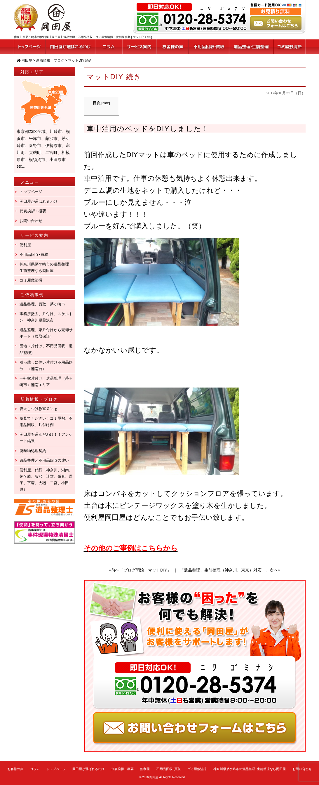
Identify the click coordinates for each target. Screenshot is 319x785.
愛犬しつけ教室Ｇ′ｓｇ (41, 409)
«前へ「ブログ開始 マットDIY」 (140, 570)
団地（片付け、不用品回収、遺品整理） (46, 349)
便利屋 (25, 245)
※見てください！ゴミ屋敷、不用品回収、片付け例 (46, 421)
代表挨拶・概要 (33, 211)
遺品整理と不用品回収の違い (44, 460)
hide (105, 103)
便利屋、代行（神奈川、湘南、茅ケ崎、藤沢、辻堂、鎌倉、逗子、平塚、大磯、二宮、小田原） (46, 480)
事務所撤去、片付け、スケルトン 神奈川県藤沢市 (46, 317)
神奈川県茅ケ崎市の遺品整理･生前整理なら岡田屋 (45, 267)
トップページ (31, 192)
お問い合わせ (31, 220)
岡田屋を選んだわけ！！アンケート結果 (46, 437)
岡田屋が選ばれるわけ (38, 201)
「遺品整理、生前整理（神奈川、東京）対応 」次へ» (230, 570)
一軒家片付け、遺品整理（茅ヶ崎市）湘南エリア (46, 381)
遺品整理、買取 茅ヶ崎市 (42, 304)
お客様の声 (15, 769)
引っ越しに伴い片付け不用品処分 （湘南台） (46, 365)
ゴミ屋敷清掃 (31, 280)
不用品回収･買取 (34, 254)
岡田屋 (153, 777)
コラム (35, 769)
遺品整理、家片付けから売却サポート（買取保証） (46, 333)
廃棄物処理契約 (35, 451)
